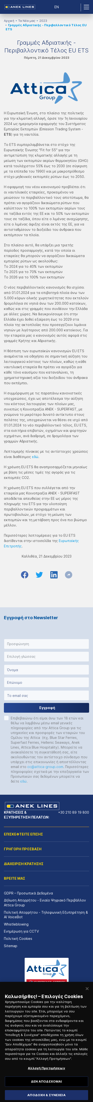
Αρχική (9, 21)
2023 (43, 21)
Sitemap (10, 946)
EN (56, 7)
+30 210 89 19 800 (73, 812)
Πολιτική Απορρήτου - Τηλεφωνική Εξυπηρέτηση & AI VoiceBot (46, 914)
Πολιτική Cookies (18, 938)
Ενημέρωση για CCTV (21, 931)
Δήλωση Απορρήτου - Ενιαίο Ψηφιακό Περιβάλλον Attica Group (45, 902)
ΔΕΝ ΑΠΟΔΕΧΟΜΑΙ (46, 1086)
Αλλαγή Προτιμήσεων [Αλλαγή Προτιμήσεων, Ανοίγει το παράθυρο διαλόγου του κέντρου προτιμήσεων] (46, 1073)
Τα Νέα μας (26, 21)
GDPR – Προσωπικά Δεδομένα (28, 893)
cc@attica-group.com (45, 767)
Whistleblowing (16, 924)
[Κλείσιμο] (87, 993)
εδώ (35, 457)
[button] (46, 644)
